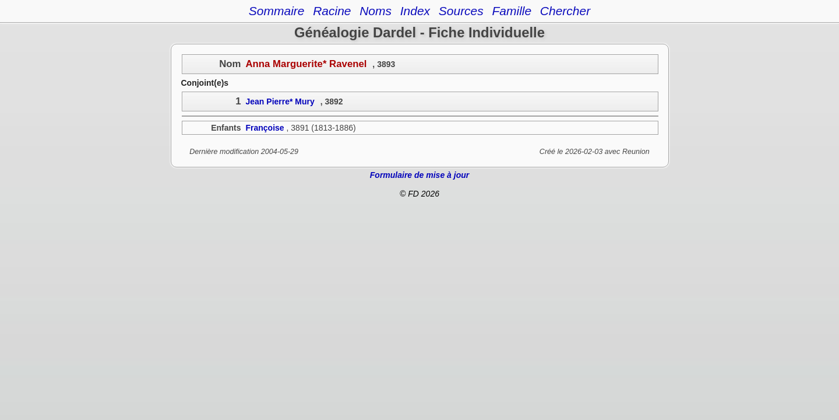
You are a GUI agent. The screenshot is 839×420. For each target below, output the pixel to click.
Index (415, 11)
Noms (375, 11)
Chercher (565, 11)
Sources (461, 11)
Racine (332, 11)
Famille (511, 11)
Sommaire (277, 11)
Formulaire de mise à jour (419, 175)
